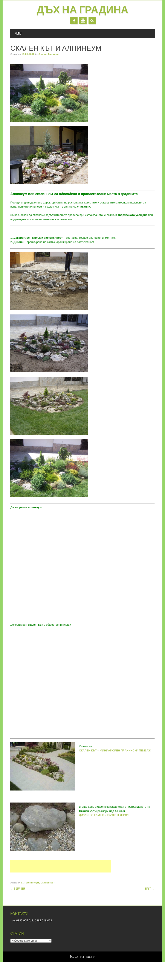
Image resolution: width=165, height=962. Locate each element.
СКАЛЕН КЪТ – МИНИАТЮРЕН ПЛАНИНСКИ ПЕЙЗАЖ (115, 750)
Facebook (74, 20)
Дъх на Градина (82, 10)
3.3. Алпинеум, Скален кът (38, 882)
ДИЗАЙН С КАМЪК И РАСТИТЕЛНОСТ (104, 815)
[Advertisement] (60, 870)
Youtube (83, 20)
